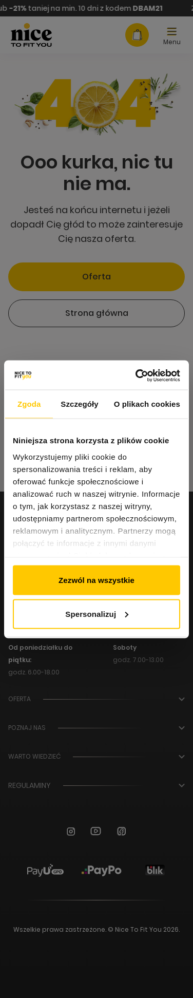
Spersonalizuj (96, 613)
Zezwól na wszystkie (96, 580)
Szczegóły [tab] (79, 404)
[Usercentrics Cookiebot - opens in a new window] (136, 375)
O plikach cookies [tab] (147, 404)
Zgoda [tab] (29, 404)
